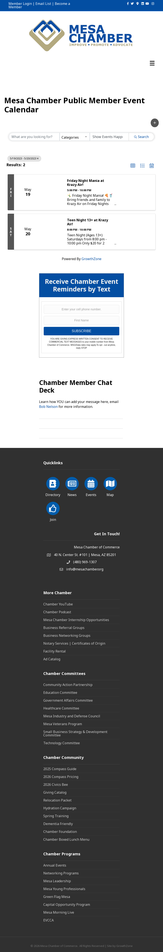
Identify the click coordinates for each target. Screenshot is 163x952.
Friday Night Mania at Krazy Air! (85, 183)
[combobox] (75, 137)
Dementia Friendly (58, 823)
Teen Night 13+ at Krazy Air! (87, 222)
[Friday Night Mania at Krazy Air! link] (52, 192)
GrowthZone (91, 258)
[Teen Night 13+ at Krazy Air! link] (52, 231)
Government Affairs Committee (68, 700)
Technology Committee (61, 743)
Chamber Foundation (60, 831)
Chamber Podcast (57, 612)
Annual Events (54, 865)
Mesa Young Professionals (64, 888)
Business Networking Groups (66, 635)
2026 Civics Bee (55, 784)
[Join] (53, 511)
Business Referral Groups (63, 627)
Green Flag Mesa (56, 896)
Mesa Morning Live (58, 912)
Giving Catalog (54, 792)
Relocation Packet (57, 800)
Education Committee (60, 692)
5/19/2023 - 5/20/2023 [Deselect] (24, 158)
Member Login (20, 3)
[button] (155, 122)
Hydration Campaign (59, 808)
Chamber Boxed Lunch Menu (66, 839)
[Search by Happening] (109, 137)
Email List (43, 3)
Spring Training (56, 816)
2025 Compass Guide (59, 769)
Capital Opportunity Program (66, 904)
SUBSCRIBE (81, 331)
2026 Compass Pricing (60, 776)
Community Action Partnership (68, 684)
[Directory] (53, 486)
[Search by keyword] (34, 137)
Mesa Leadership (57, 881)
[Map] (110, 486)
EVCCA (48, 920)
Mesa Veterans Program (62, 724)
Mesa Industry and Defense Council (71, 716)
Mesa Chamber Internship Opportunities (76, 619)
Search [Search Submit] (141, 136)
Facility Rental (54, 651)
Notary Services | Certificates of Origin (74, 643)
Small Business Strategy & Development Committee (75, 733)
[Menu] (152, 63)
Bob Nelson (48, 406)
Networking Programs (61, 873)
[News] (72, 486)
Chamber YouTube (58, 604)
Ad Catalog (51, 659)
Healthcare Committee (61, 708)
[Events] (91, 486)
